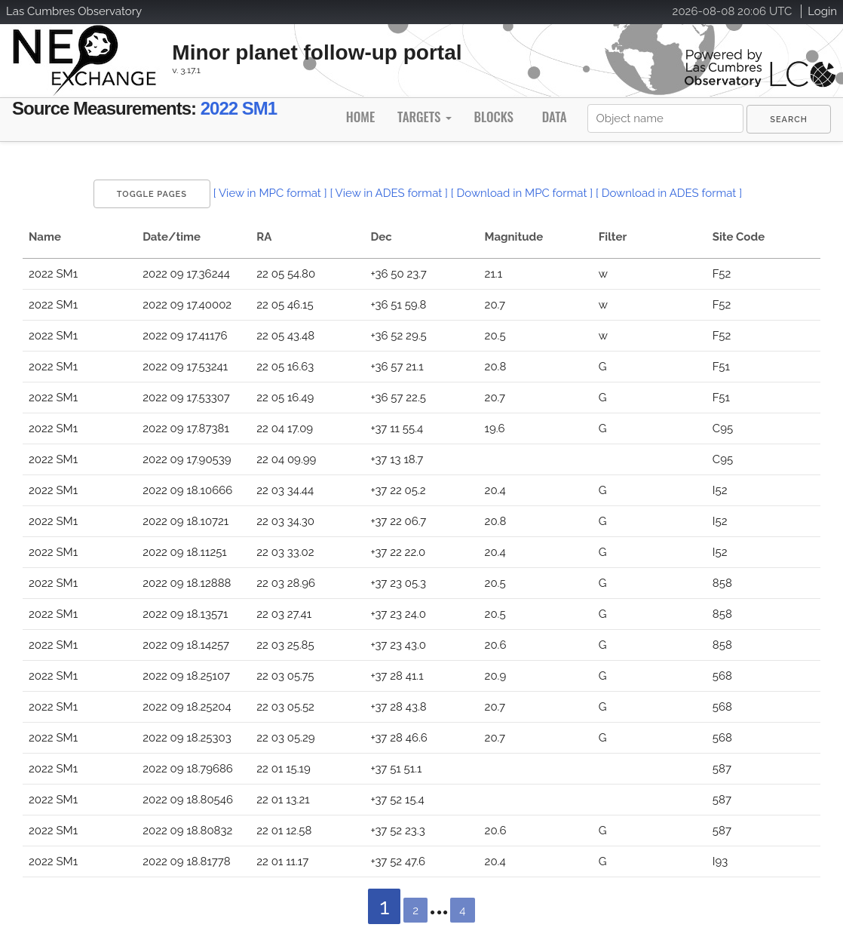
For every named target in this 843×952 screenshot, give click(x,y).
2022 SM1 (239, 108)
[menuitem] (788, 119)
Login (822, 11)
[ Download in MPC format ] (522, 193)
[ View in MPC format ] (270, 193)
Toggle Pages (152, 194)
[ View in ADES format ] (389, 193)
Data (554, 116)
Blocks (493, 116)
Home (360, 116)
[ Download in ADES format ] (669, 193)
